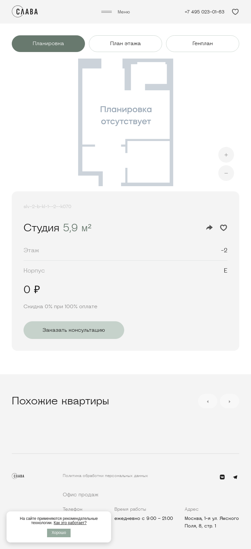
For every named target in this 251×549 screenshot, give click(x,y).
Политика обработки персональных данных (105, 475)
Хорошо (59, 532)
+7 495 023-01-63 (205, 11)
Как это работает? (70, 523)
